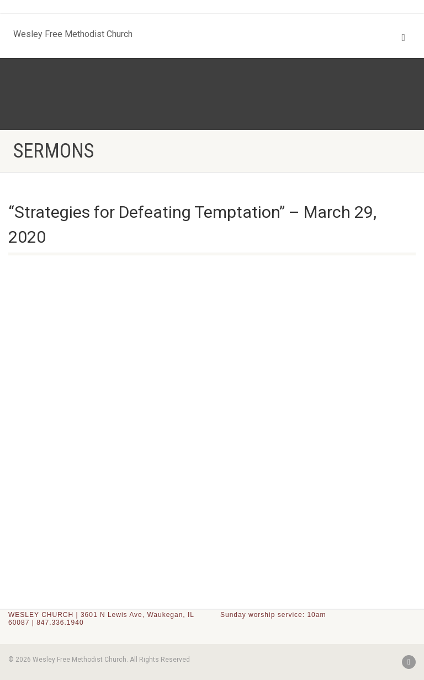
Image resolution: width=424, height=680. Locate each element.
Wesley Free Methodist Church (72, 31)
